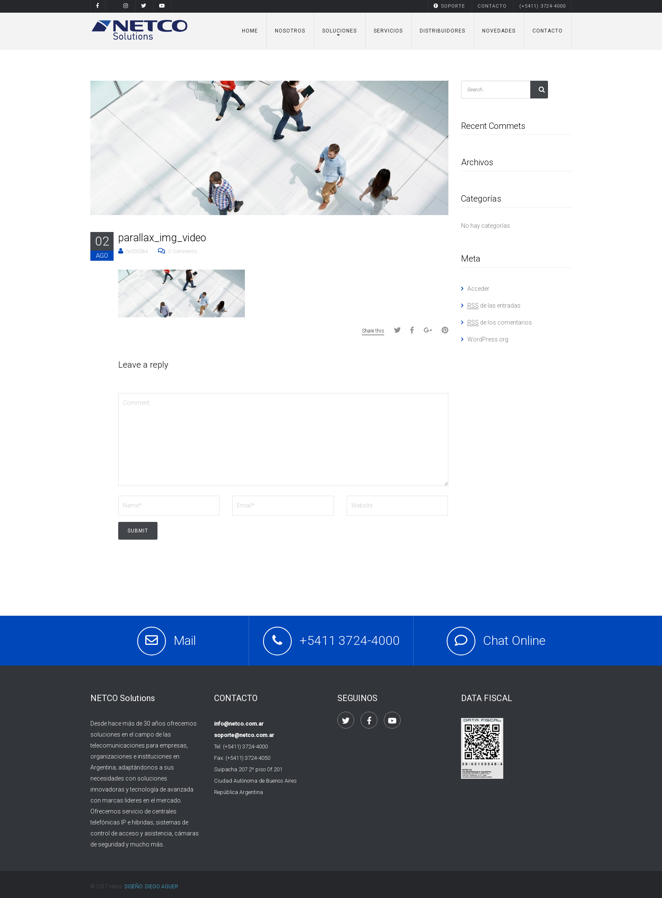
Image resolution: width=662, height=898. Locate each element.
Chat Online (514, 640)
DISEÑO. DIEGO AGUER (151, 887)
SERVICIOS (388, 31)
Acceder (478, 288)
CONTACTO (492, 6)
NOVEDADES (498, 31)
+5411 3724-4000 (349, 640)
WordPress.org (487, 339)
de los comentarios (499, 322)
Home (250, 31)
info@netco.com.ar (238, 724)
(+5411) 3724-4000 (542, 6)
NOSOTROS (290, 31)
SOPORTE (449, 6)
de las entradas (494, 305)
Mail (185, 640)
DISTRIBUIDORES (442, 31)
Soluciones (339, 31)
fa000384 (137, 251)
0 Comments (182, 251)
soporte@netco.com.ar (244, 735)
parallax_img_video (162, 238)
